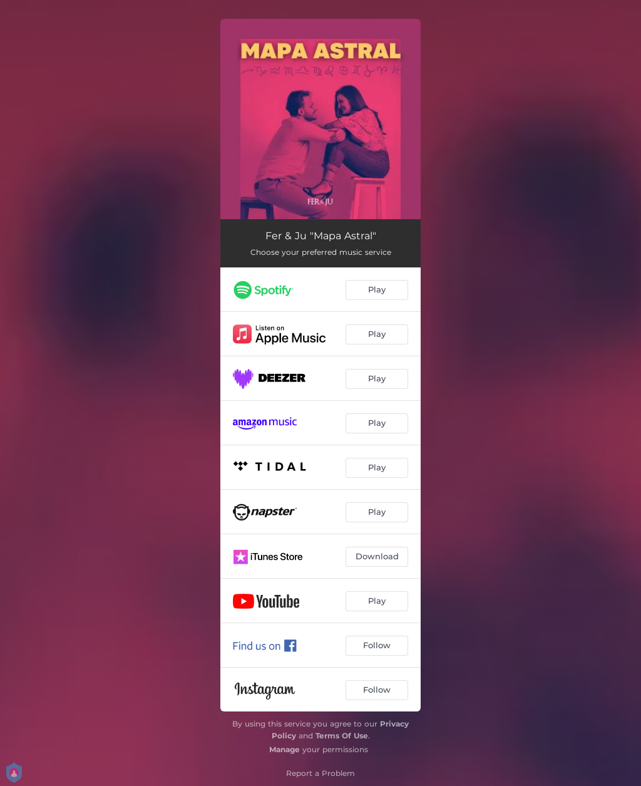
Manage (284, 749)
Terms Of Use (341, 735)
